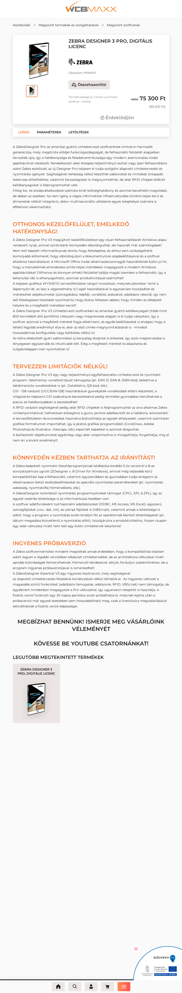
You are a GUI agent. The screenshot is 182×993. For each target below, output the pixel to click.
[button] (23, 132)
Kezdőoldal (21, 25)
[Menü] (124, 986)
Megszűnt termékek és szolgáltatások (68, 25)
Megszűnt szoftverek (123, 25)
